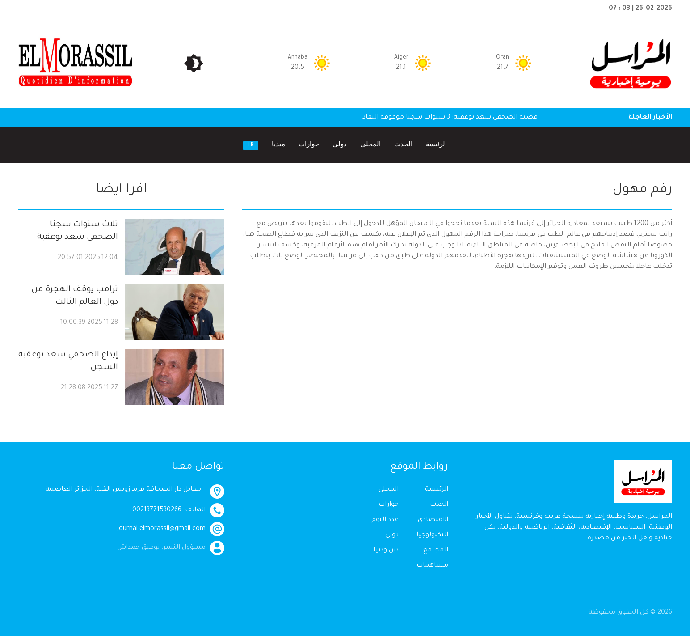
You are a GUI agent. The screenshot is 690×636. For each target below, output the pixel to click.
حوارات (309, 145)
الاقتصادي (433, 520)
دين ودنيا (386, 550)
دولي (339, 145)
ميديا (278, 145)
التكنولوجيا (432, 535)
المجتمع (435, 550)
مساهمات (432, 565)
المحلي (370, 145)
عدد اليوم (385, 520)
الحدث (403, 145)
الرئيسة (436, 145)
